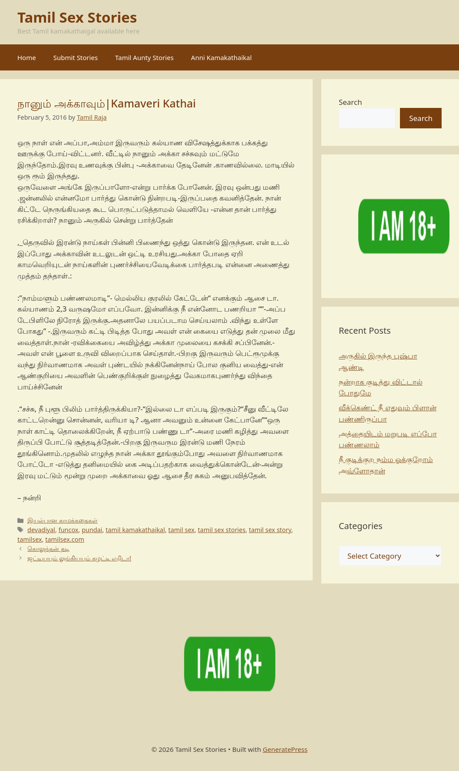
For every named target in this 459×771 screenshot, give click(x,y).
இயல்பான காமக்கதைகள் (62, 520)
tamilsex (29, 539)
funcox (69, 530)
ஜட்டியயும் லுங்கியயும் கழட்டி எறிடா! (79, 558)
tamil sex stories (222, 530)
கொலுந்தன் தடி (48, 548)
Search (350, 102)
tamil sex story (270, 530)
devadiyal (41, 530)
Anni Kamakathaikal (221, 57)
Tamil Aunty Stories (144, 57)
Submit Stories (75, 57)
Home (26, 57)
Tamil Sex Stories (77, 17)
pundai (92, 530)
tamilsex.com (64, 539)
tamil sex (181, 530)
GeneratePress (285, 749)
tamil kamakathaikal (135, 530)
